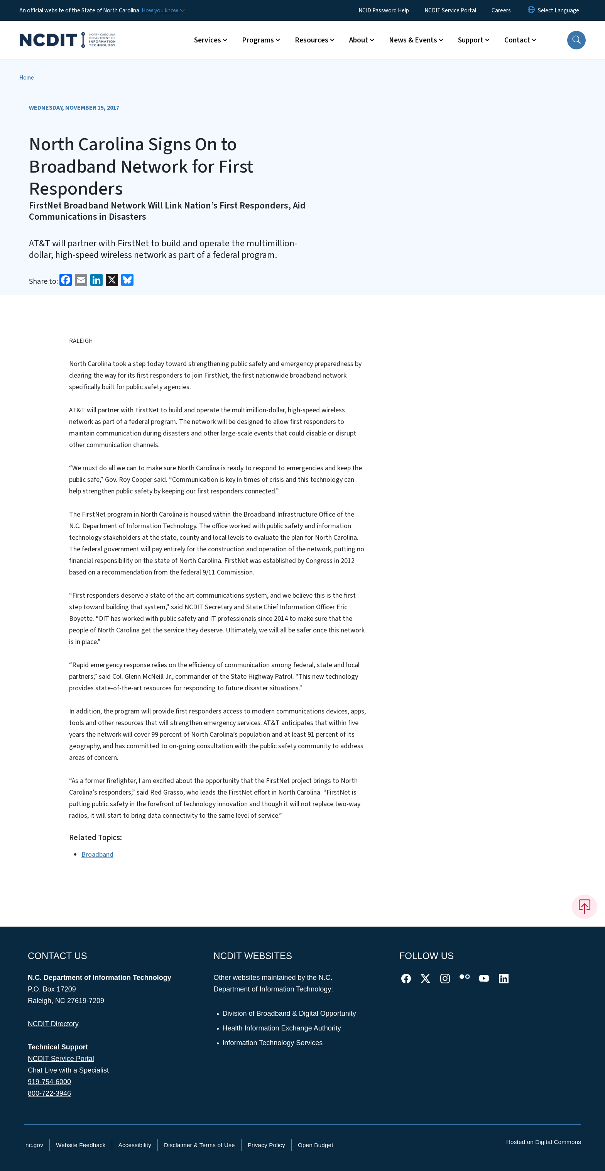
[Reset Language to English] (531, 10)
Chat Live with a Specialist (68, 1070)
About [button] (358, 40)
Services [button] (207, 40)
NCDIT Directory (53, 1024)
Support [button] (470, 40)
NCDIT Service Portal (450, 10)
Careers (501, 10)
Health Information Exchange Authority (282, 1028)
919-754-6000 (49, 1082)
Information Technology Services (273, 1043)
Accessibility (134, 1145)
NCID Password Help (383, 10)
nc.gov (34, 1145)
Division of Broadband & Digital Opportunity (289, 1013)
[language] (558, 10)
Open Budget (315, 1145)
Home (26, 77)
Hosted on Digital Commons (543, 1142)
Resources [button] (311, 40)
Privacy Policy (266, 1145)
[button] (576, 40)
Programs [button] (258, 40)
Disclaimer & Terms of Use (199, 1145)
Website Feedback (81, 1145)
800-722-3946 (49, 1093)
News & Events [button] (413, 40)
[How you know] (162, 10)
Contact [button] (517, 40)
